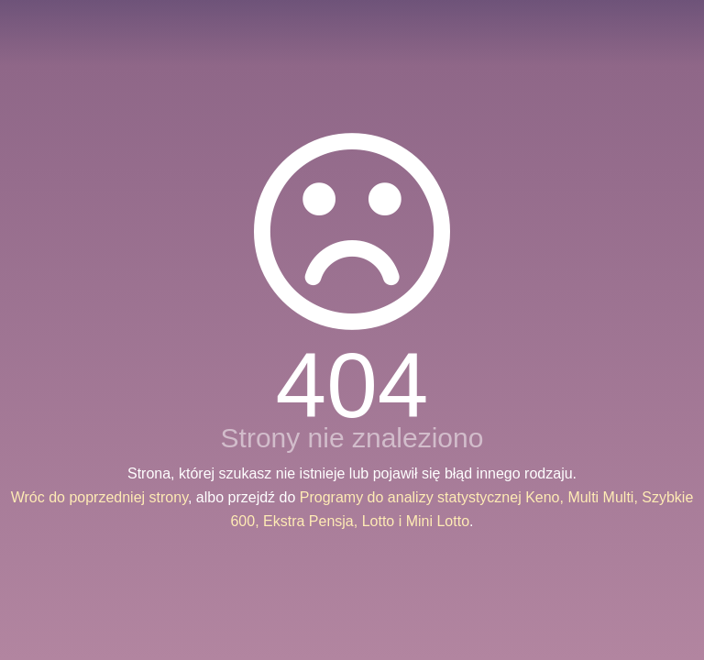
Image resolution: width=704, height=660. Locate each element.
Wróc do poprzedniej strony (99, 497)
